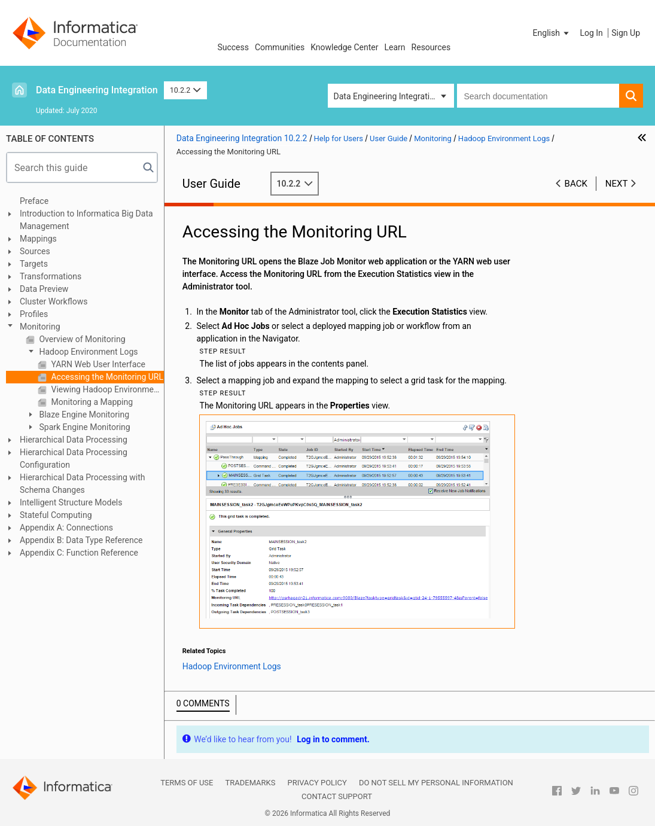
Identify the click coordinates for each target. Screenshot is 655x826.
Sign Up (625, 33)
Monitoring (40, 326)
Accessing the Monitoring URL (106, 377)
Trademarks (250, 782)
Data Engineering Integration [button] (386, 96)
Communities (279, 47)
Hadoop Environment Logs (87, 351)
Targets (34, 264)
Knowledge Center (344, 47)
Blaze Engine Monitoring (83, 414)
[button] (552, 32)
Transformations (50, 276)
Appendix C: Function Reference (79, 552)
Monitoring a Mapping (91, 402)
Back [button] (576, 183)
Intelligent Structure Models (71, 502)
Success (233, 47)
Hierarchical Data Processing (73, 439)
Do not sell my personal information (436, 782)
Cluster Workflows (53, 301)
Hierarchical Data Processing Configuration (73, 458)
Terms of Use (186, 782)
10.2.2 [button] (185, 90)
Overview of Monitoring (81, 339)
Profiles (34, 314)
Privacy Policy (316, 782)
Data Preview (44, 289)
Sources (35, 251)
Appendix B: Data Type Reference (81, 540)
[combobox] (538, 96)
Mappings (38, 238)
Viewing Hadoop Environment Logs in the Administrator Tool (106, 389)
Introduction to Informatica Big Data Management (86, 220)
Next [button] (616, 183)
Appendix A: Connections (66, 527)
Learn (395, 47)
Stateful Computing (56, 515)
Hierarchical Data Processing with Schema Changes (82, 484)
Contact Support (336, 796)
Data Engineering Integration (97, 90)
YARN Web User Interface (97, 364)
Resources (431, 47)
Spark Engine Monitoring (83, 427)
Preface (34, 201)
